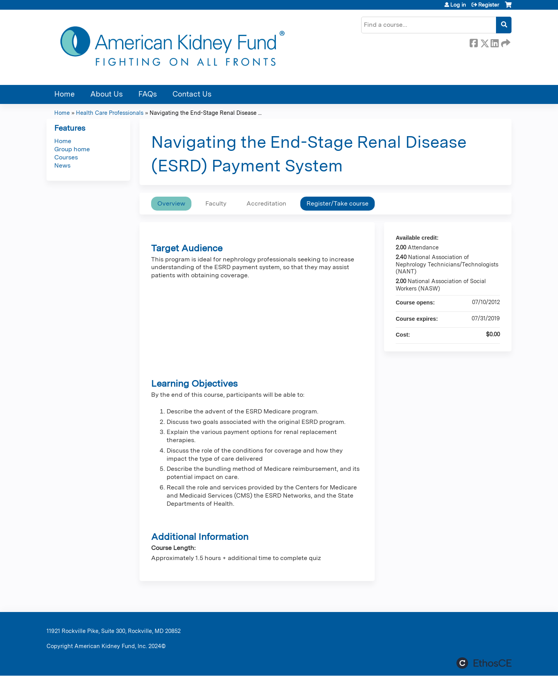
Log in (458, 4)
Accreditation (266, 203)
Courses (66, 157)
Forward (505, 42)
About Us (106, 94)
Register (488, 4)
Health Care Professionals (109, 112)
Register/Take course (338, 203)
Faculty (215, 203)
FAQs (147, 94)
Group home (72, 149)
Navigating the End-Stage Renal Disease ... (206, 112)
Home (64, 94)
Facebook (473, 42)
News (62, 165)
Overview (171, 203)
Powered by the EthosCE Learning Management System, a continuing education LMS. (484, 663)
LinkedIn (494, 42)
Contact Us (192, 94)
